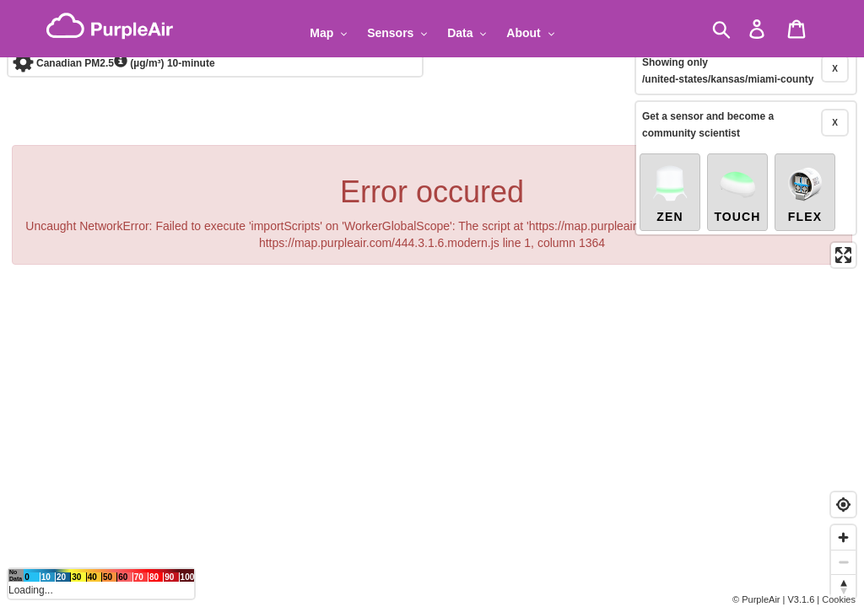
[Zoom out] (843, 562)
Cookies (839, 599)
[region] (432, 303)
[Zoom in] (843, 537)
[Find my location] (843, 504)
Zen (670, 153)
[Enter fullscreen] (843, 215)
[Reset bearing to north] (843, 586)
